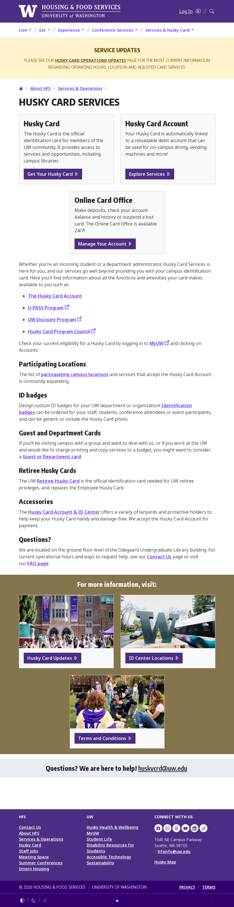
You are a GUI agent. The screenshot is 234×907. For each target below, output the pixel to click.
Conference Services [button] (113, 30)
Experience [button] (69, 30)
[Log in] (190, 11)
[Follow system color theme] (22, 900)
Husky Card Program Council (59, 331)
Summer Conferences (40, 862)
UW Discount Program (52, 319)
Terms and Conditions (102, 738)
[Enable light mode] (44, 900)
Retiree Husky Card (58, 481)
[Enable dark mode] (33, 900)
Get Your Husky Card (50, 174)
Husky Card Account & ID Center (64, 512)
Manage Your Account (102, 244)
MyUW (156, 343)
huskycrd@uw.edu (162, 768)
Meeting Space (34, 857)
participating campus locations (74, 374)
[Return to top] (117, 900)
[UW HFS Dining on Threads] (176, 828)
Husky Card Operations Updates (90, 60)
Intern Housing (34, 868)
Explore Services (147, 174)
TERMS (208, 887)
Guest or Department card (52, 457)
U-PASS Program (46, 308)
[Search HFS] (211, 11)
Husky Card (30, 845)
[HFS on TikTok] (203, 828)
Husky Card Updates (49, 658)
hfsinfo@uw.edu (174, 851)
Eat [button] (43, 30)
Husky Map (165, 862)
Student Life (99, 839)
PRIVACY (187, 887)
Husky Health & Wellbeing (112, 827)
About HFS (40, 88)
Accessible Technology (109, 857)
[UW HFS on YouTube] (185, 828)
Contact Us (159, 557)
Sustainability (100, 862)
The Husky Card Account (55, 296)
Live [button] (23, 30)
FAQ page (38, 563)
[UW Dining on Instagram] (167, 828)
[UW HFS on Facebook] (158, 828)
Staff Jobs (28, 851)
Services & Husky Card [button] (168, 30)
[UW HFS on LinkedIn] (194, 828)
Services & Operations (80, 88)
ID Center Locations (151, 658)
